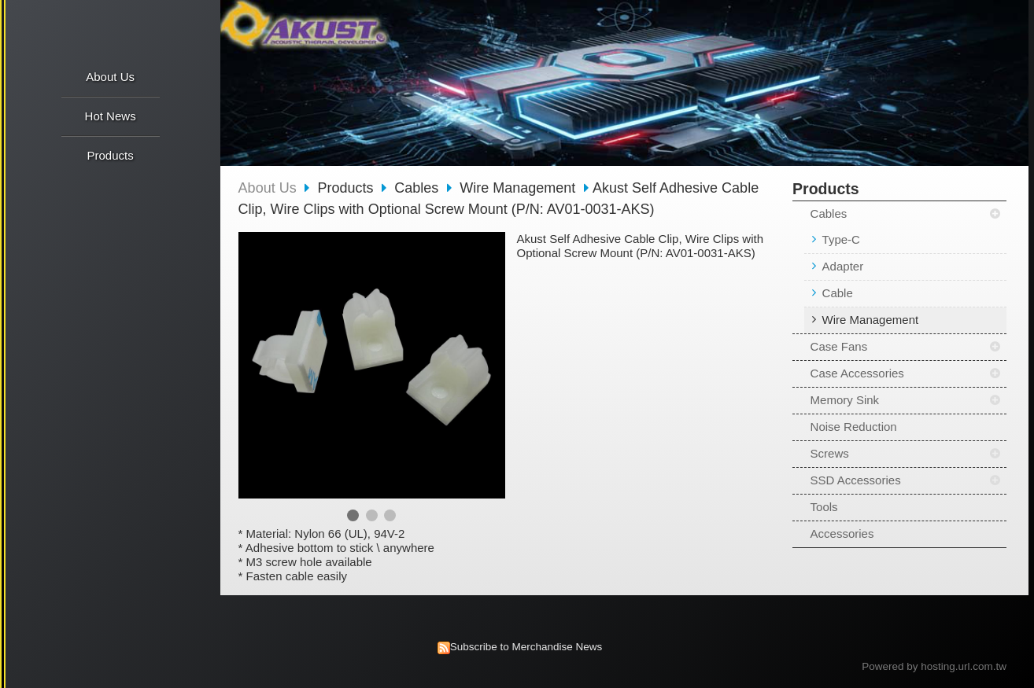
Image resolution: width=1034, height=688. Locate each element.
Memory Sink (845, 400)
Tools (824, 506)
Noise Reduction (854, 426)
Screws (830, 453)
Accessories (842, 533)
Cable (837, 293)
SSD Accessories (856, 480)
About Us (267, 188)
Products (347, 188)
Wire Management (870, 319)
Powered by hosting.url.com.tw (934, 666)
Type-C (841, 239)
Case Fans (839, 346)
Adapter (843, 266)
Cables (829, 213)
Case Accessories (857, 373)
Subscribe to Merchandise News (526, 647)
